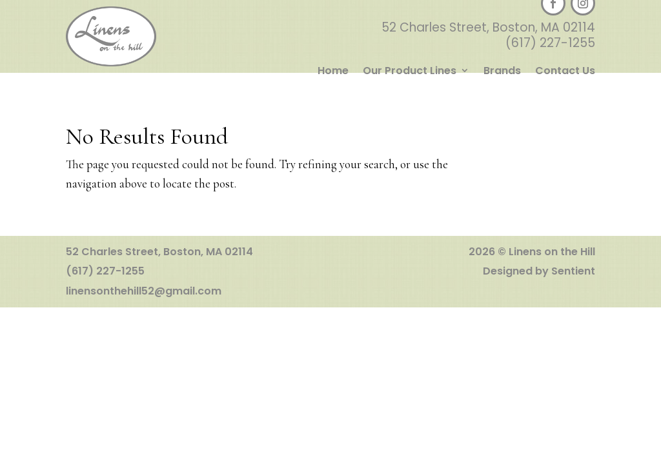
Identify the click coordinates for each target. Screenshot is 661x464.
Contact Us (565, 71)
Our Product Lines (409, 71)
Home (333, 71)
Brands (502, 71)
